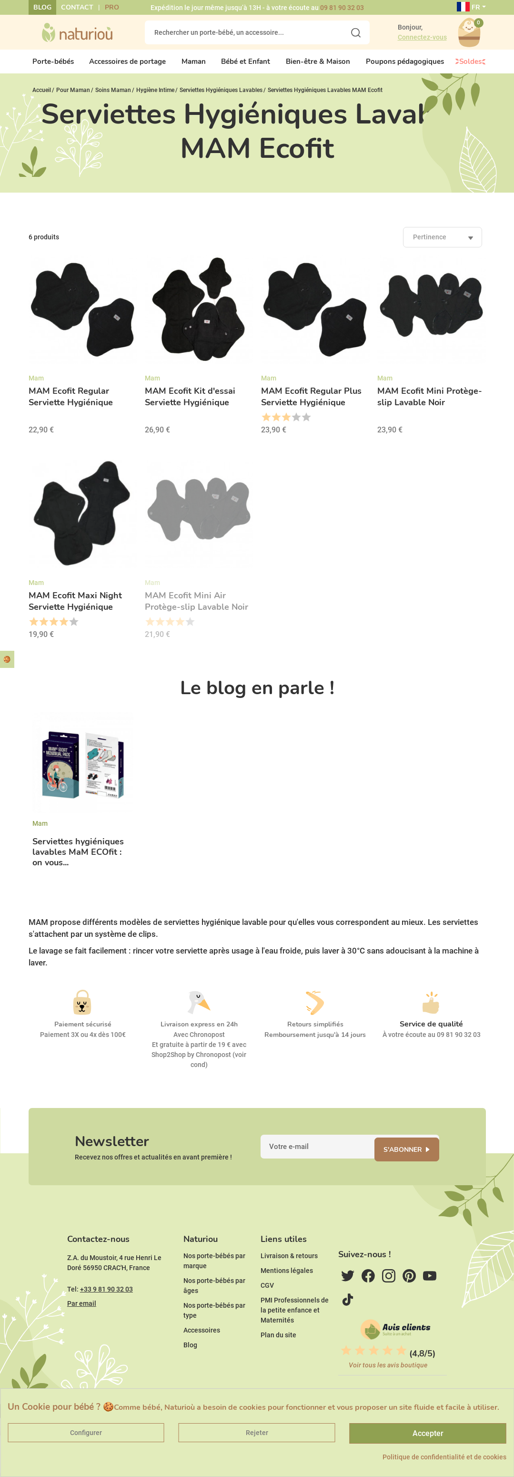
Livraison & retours (289, 1277)
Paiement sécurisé (82, 1032)
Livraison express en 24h (199, 1032)
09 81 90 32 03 (342, 7)
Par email (81, 1325)
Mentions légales (287, 1292)
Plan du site (278, 1356)
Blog (42, 7)
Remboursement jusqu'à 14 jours (315, 1042)
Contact (77, 7)
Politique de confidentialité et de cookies (444, 1457)
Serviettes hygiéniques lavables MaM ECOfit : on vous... (78, 860)
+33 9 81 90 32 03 (106, 1310)
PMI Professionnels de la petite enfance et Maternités (295, 1331)
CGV (267, 1307)
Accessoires (201, 1351)
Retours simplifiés (315, 1032)
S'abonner (410, 1161)
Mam (40, 831)
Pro (112, 7)
